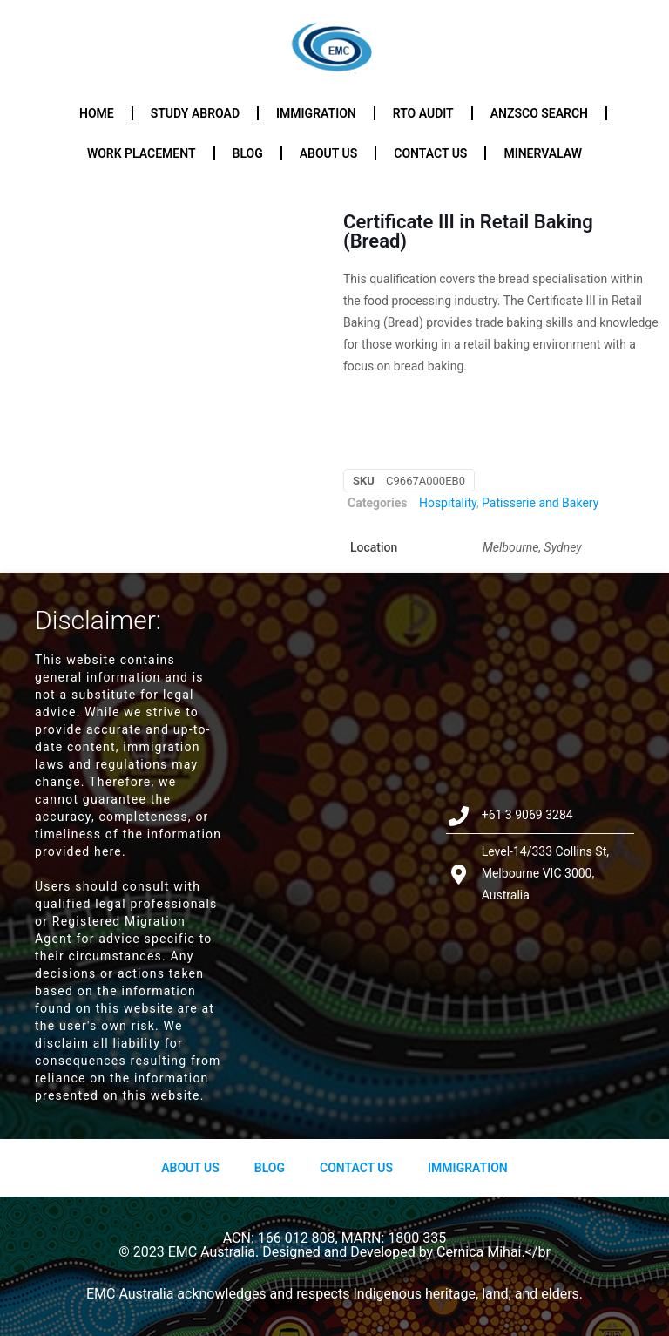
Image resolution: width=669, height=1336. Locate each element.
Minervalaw (542, 153)
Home (96, 113)
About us (329, 153)
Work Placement (141, 153)
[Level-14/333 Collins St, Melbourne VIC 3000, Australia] (334, 855)
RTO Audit (423, 113)
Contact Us (356, 1168)
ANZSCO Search (539, 113)
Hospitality (447, 503)
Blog (248, 153)
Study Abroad (195, 113)
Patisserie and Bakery (540, 503)
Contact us (430, 153)
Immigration (316, 113)
